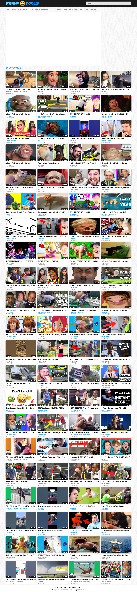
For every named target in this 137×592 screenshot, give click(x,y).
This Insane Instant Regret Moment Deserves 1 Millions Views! (50, 531)
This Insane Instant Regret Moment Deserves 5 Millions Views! (50, 506)
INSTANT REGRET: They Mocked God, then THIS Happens (84, 482)
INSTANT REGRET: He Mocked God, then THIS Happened (20, 433)
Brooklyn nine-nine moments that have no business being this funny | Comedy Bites (116, 359)
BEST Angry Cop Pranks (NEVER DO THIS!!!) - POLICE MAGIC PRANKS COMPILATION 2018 (18, 482)
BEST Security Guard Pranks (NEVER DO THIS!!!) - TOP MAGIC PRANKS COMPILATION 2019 (52, 433)
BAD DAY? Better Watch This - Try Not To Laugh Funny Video (20, 555)
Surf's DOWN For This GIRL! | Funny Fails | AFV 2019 (84, 580)
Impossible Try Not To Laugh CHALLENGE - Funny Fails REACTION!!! (116, 90)
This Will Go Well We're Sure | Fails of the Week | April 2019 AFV (20, 506)
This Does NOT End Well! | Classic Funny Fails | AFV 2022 (20, 457)
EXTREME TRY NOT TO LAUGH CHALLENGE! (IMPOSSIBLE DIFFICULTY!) (84, 114)
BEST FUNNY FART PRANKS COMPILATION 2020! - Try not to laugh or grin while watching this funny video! (84, 359)
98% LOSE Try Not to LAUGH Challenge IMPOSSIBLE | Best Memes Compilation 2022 (115, 261)
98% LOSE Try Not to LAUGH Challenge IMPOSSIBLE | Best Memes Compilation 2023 (20, 188)
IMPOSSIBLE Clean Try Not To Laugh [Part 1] (84, 90)
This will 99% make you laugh (48, 359)
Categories (64, 587)
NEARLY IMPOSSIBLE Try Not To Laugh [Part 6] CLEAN (19, 237)
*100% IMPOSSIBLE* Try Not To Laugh (83, 163)
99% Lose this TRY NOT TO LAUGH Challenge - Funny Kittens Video (82, 457)
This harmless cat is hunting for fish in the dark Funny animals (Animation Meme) (21, 580)
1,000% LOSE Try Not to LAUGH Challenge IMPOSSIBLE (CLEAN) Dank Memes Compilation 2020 (84, 237)
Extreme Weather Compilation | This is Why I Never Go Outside (51, 580)
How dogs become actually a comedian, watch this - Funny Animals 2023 (115, 531)
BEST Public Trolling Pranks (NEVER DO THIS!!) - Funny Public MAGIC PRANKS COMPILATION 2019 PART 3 (115, 335)
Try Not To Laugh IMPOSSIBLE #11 (82, 139)
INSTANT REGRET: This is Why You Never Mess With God (84, 408)
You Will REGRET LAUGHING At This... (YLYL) (82, 506)
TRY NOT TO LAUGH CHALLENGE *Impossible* (17, 139)
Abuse (80, 587)
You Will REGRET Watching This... (81, 531)
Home (57, 587)
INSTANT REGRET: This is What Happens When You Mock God (20, 335)
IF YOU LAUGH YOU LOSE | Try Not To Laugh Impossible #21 (51, 188)
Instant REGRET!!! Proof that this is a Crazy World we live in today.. (84, 384)
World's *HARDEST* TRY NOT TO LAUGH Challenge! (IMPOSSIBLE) (52, 237)
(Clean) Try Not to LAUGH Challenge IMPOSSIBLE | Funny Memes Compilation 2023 (116, 163)
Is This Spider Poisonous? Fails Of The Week (51, 457)
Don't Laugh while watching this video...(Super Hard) (20, 408)
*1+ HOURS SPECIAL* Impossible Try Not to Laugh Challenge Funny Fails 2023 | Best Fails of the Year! (116, 212)
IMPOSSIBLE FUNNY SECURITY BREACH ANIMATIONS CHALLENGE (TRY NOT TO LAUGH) (20, 261)
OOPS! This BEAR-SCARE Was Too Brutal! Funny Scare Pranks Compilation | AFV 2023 (84, 433)
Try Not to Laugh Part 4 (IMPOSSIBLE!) (115, 114)
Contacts (72, 587)
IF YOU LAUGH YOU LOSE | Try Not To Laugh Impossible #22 (83, 286)
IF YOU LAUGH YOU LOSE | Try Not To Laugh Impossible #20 (51, 139)
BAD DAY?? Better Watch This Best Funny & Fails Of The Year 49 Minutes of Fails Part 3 (52, 555)
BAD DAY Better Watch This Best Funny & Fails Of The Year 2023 (84, 335)
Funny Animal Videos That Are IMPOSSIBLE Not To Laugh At (48, 163)
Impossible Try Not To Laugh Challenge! (84, 188)
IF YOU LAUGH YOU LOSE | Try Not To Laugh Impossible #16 (114, 237)
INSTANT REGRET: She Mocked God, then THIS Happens (116, 580)
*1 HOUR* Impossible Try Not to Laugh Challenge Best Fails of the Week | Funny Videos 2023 (52, 114)
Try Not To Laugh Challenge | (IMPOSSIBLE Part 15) (116, 188)
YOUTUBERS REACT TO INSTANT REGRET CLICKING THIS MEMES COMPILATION (116, 457)
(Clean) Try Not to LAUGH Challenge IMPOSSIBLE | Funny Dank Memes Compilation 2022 (18, 114)
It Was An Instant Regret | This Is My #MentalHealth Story (114, 408)
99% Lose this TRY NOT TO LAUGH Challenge (50, 384)
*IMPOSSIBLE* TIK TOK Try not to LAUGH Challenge (20, 310)
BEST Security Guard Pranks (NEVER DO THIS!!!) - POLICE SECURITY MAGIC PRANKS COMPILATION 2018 (52, 482)
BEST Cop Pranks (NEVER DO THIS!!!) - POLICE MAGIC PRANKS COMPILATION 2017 (51, 408)
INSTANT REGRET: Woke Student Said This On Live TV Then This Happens (116, 384)
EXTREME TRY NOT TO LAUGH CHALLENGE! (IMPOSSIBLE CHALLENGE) (52, 261)
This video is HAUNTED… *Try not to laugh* (21, 531)
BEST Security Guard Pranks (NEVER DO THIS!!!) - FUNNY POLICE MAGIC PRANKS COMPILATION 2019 (116, 482)
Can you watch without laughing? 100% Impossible (51, 212)
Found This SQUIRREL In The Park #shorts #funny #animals (21, 359)
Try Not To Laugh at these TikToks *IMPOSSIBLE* (113, 139)
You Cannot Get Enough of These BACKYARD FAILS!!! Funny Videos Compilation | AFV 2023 (18, 90)
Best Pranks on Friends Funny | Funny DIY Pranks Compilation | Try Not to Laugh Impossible (20, 212)
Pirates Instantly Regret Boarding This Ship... (115, 555)
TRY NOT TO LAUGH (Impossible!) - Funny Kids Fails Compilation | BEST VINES (20, 286)
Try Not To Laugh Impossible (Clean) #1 (52, 89)
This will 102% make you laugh (80, 555)
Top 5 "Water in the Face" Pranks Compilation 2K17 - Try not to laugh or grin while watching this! (116, 506)
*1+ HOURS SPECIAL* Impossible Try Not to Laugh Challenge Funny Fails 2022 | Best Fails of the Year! (52, 310)
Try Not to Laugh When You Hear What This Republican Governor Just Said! (115, 433)
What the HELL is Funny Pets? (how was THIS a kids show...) (52, 335)
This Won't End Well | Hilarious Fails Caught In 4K (18, 384)
